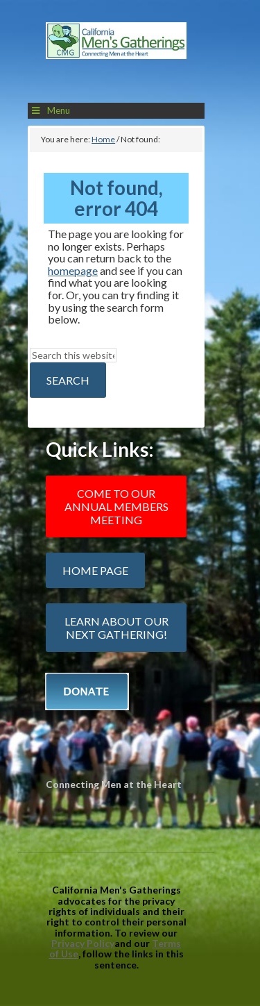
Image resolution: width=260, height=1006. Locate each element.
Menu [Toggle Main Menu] (50, 110)
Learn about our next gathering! (116, 627)
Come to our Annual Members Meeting (116, 506)
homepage (73, 270)
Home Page (95, 570)
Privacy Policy (82, 943)
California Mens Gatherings (116, 57)
